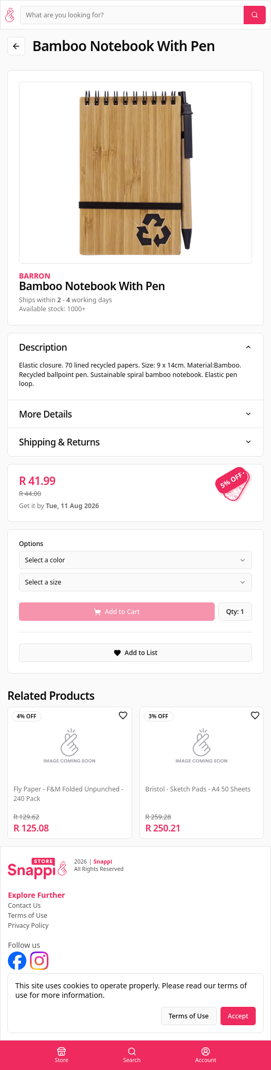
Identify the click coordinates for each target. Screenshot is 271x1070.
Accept (238, 1016)
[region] (135, 172)
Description (135, 347)
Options (31, 544)
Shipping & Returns (135, 441)
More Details (135, 414)
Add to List (135, 652)
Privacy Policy (28, 925)
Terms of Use (27, 915)
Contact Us (24, 905)
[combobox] (135, 560)
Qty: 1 (235, 611)
